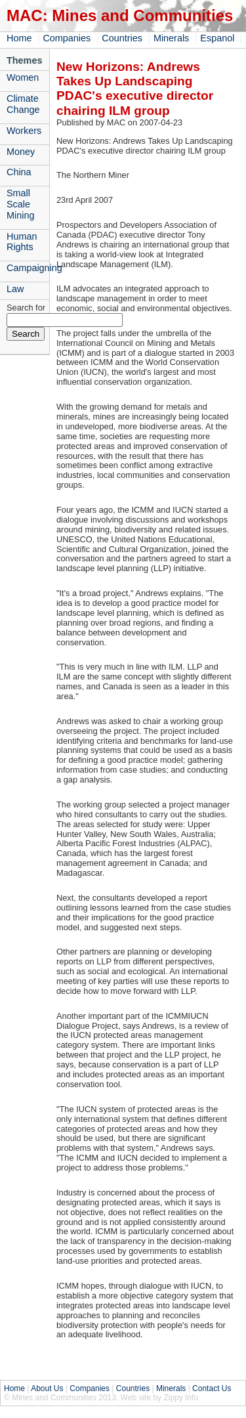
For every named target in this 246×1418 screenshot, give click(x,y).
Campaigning (28, 268)
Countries (122, 38)
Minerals (171, 38)
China (19, 172)
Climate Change (23, 104)
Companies (67, 38)
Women (23, 77)
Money (21, 151)
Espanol (217, 38)
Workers (24, 130)
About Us (47, 1388)
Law (15, 289)
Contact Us (211, 1388)
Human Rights (22, 242)
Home (19, 38)
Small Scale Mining (20, 204)
